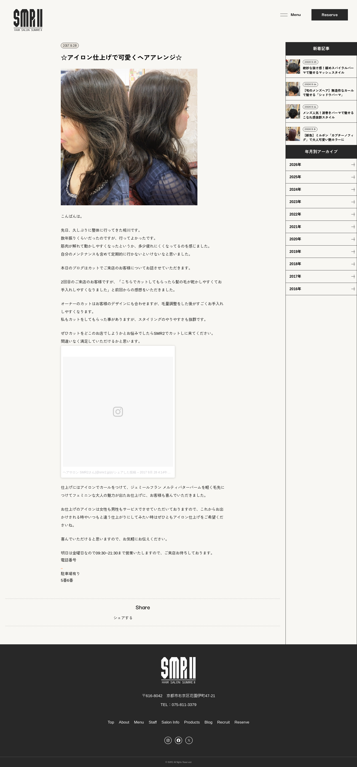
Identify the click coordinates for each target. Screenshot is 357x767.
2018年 (295, 264)
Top (111, 722)
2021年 (295, 227)
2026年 (295, 165)
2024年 (295, 189)
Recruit (223, 722)
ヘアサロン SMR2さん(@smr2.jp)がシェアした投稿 (99, 472)
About (124, 722)
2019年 (295, 252)
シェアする (123, 618)
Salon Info (170, 722)
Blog (208, 722)
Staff (153, 722)
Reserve (330, 14)
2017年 (295, 276)
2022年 (295, 214)
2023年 (295, 202)
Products (192, 722)
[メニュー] (290, 14)
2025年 (295, 177)
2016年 (295, 289)
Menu (139, 722)
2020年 (295, 239)
